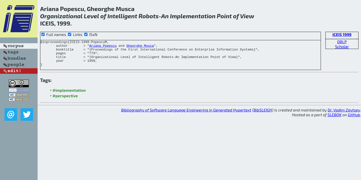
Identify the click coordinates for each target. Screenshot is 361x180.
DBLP (342, 41)
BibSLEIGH (262, 115)
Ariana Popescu (103, 47)
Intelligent (122, 16)
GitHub (354, 120)
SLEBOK (334, 120)
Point (224, 16)
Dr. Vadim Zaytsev (344, 115)
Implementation (193, 16)
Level (91, 16)
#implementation (69, 95)
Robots (149, 16)
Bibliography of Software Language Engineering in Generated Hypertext (186, 115)
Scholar (342, 46)
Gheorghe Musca (140, 47)
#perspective (65, 100)
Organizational (61, 16)
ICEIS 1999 (341, 34)
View (247, 16)
